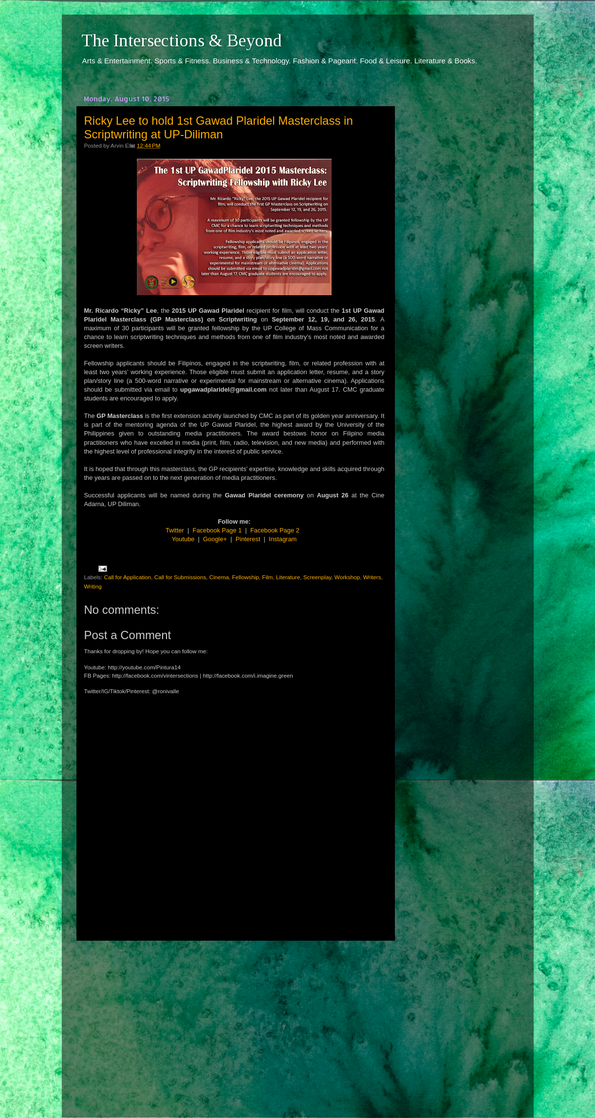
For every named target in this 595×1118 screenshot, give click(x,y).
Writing (93, 586)
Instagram (283, 539)
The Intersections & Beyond (181, 40)
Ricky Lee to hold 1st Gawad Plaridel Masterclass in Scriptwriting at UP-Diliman (218, 127)
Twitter (175, 530)
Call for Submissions (180, 577)
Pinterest (248, 539)
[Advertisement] (234, 1020)
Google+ (215, 539)
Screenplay (317, 577)
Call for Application (127, 577)
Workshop (347, 577)
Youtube (183, 539)
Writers (372, 577)
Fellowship (245, 577)
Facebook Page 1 (217, 530)
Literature (288, 577)
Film (267, 577)
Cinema (219, 577)
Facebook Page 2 (274, 530)
